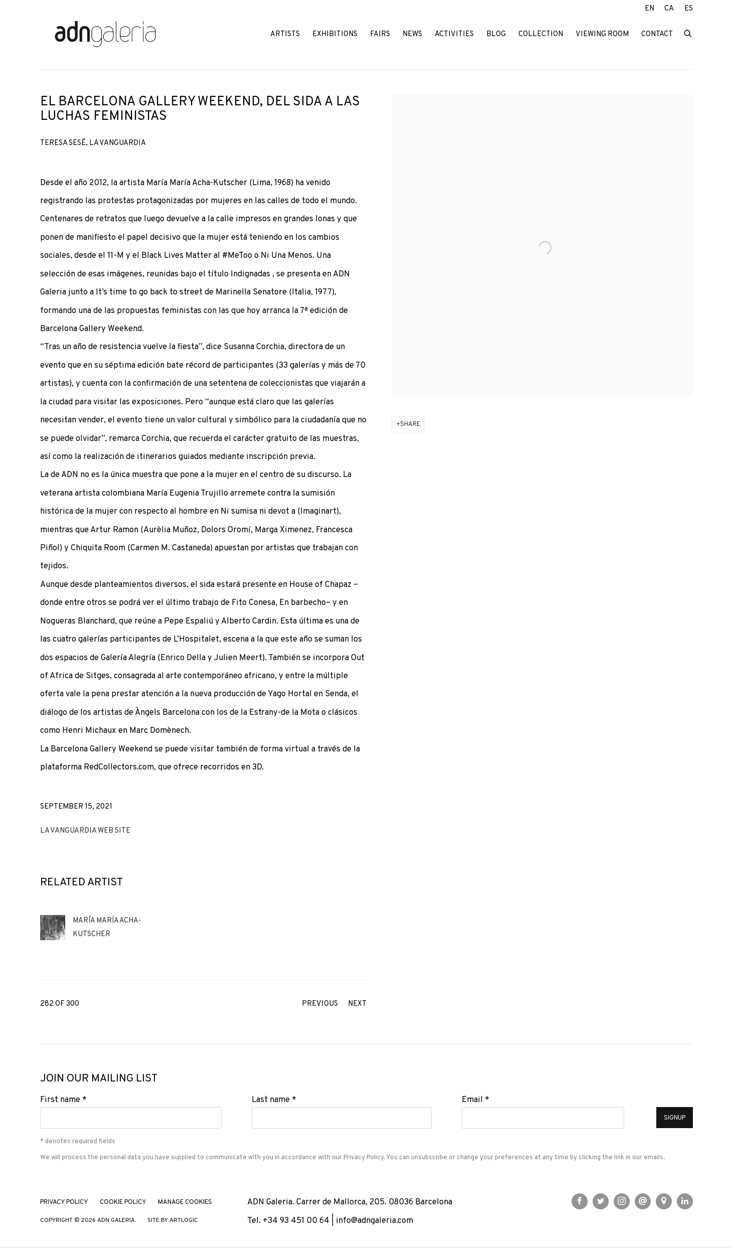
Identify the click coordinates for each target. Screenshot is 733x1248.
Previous (320, 1004)
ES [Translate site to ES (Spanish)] (688, 9)
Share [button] (410, 424)
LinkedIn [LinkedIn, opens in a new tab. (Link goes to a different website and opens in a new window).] (685, 1201)
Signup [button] (674, 1118)
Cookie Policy (123, 1202)
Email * (475, 1100)
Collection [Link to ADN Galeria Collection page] (540, 34)
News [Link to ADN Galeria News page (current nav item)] (412, 34)
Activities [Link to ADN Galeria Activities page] (454, 34)
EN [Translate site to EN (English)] (649, 9)
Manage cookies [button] (185, 1202)
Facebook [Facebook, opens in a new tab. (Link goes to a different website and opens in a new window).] (580, 1201)
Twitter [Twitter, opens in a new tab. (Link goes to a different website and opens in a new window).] (601, 1201)
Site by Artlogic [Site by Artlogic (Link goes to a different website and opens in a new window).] (172, 1220)
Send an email (643, 1201)
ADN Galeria (105, 34)
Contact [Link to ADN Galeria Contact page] (657, 34)
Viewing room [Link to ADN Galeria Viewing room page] (602, 34)
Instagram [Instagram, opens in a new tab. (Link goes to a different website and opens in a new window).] (622, 1201)
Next (357, 1004)
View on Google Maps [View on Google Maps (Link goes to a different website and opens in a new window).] (664, 1201)
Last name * (274, 1100)
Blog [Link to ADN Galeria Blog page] (496, 34)
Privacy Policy (363, 1157)
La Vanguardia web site (85, 831)
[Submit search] (688, 33)
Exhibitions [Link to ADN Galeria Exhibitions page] (334, 34)
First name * (63, 1100)
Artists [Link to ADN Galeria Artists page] (285, 34)
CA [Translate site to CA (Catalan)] (669, 9)
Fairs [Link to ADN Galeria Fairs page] (380, 34)
